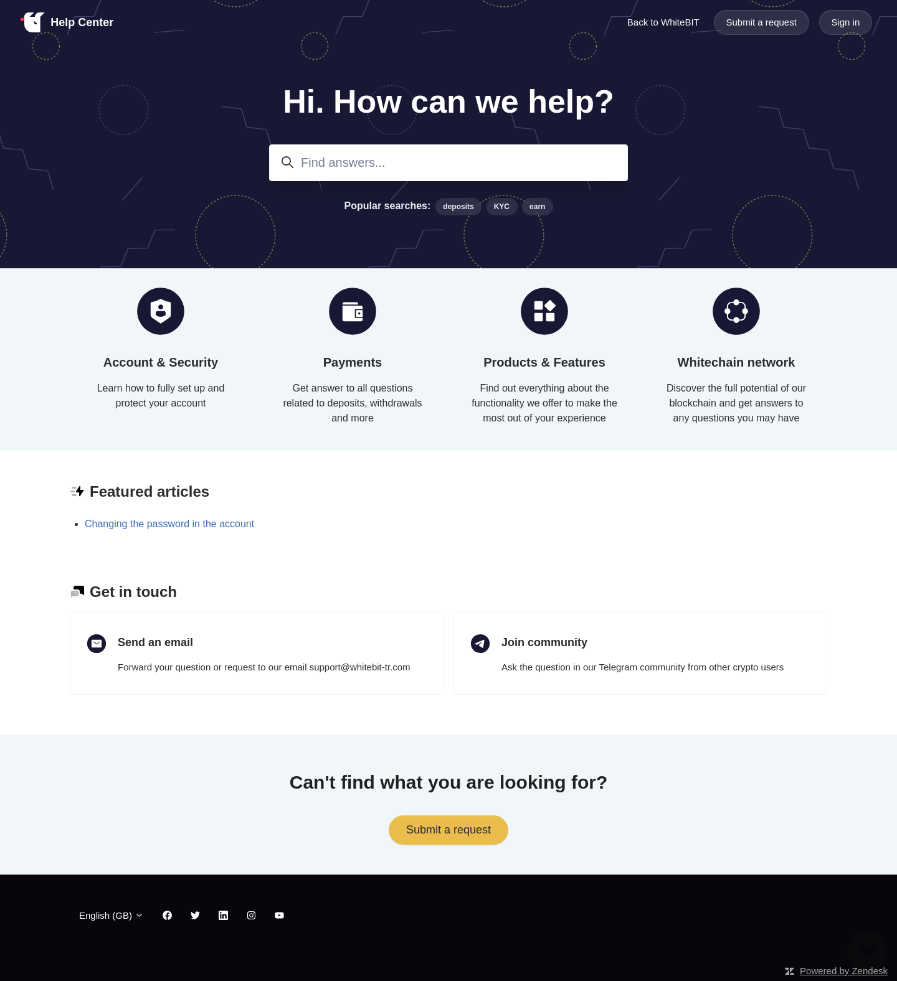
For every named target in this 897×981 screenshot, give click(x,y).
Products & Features (544, 362)
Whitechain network (736, 362)
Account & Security (160, 362)
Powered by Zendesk (844, 970)
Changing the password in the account (169, 524)
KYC (502, 206)
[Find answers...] (448, 162)
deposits (458, 206)
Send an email (155, 642)
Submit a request (761, 22)
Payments (352, 362)
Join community (544, 642)
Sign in (845, 22)
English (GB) (111, 915)
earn (537, 206)
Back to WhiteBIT (663, 22)
